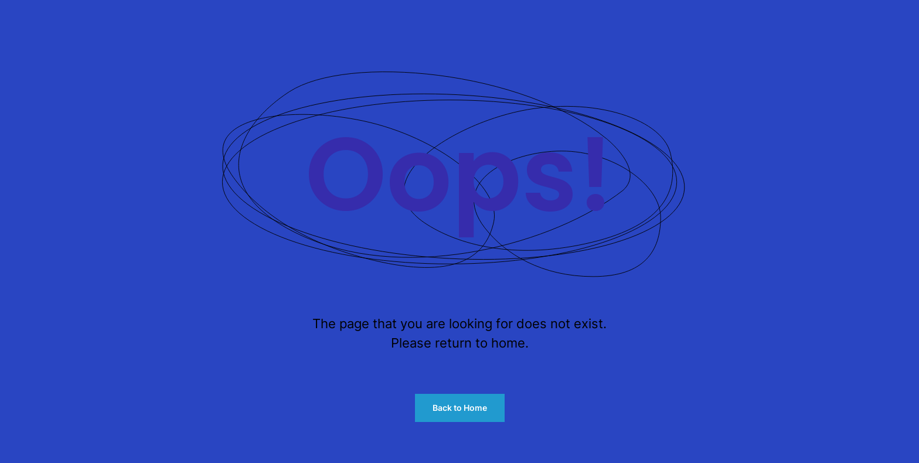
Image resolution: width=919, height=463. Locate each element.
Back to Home (460, 408)
